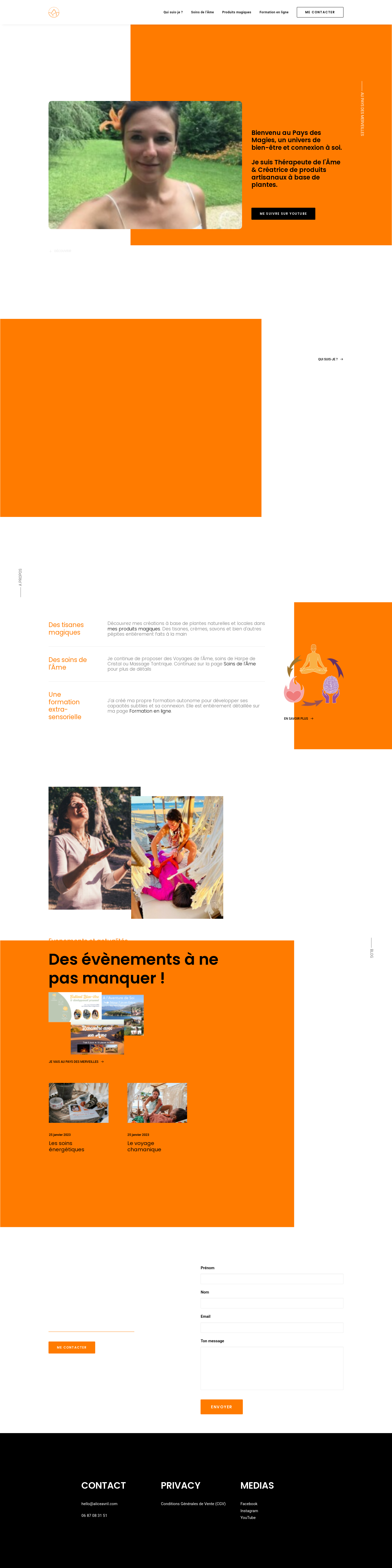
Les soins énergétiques (88, 1146)
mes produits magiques (133, 629)
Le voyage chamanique (166, 1146)
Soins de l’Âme (202, 12)
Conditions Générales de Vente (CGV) (193, 1503)
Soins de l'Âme (240, 664)
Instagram (249, 1511)
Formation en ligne (274, 12)
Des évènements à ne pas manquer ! (134, 968)
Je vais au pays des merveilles (76, 1062)
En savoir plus (304, 704)
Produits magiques (236, 12)
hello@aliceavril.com (99, 1503)
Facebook (248, 1503)
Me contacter (72, 1347)
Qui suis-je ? (173, 12)
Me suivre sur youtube (283, 213)
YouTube (248, 1517)
